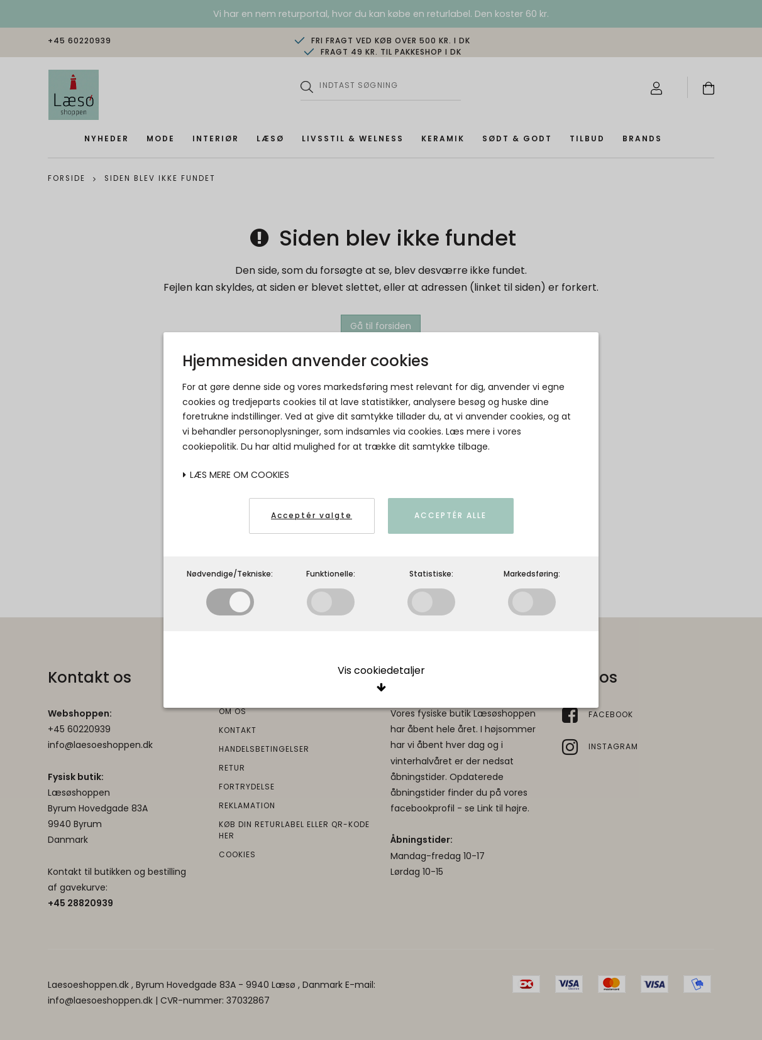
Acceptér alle (450, 515)
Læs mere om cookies (235, 474)
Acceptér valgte (311, 515)
